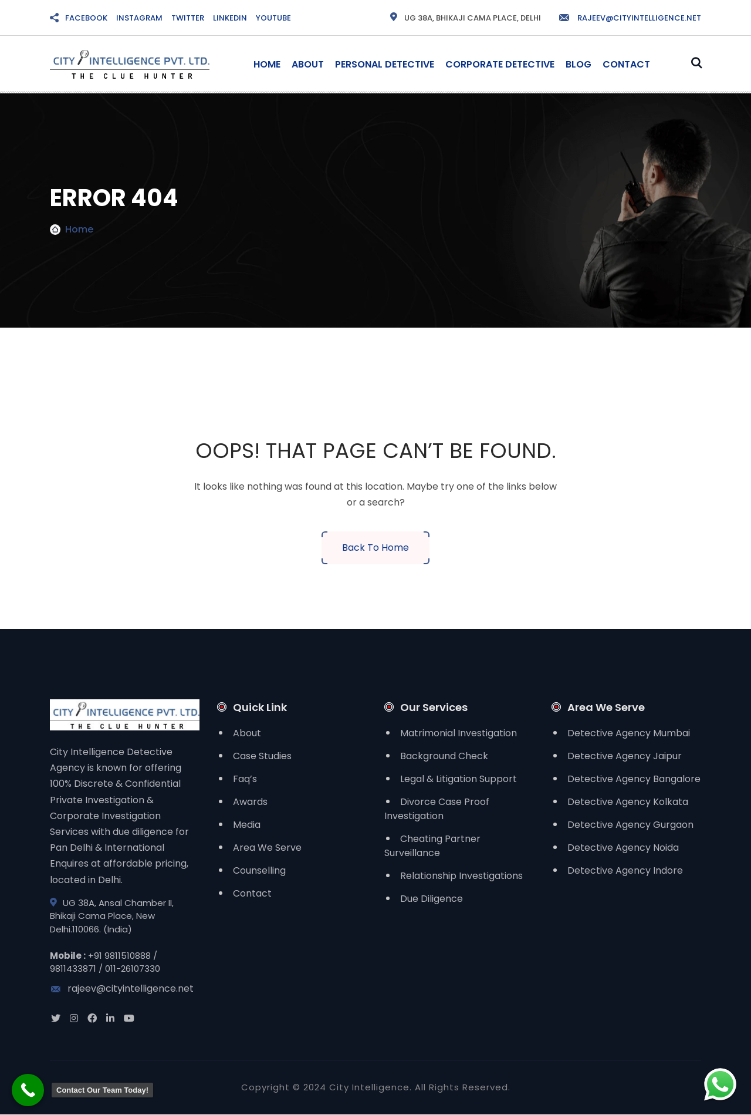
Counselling (259, 870)
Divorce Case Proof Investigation (436, 809)
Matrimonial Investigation (458, 733)
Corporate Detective (499, 64)
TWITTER (187, 17)
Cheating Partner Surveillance (432, 846)
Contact (626, 64)
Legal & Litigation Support (458, 779)
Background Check (444, 756)
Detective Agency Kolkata (627, 802)
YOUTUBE (273, 17)
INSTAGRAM (139, 17)
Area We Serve (267, 847)
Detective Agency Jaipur (624, 756)
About (308, 64)
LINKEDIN (230, 17)
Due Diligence (431, 898)
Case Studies (262, 756)
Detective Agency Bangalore (634, 779)
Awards (250, 802)
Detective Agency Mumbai (628, 733)
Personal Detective (384, 64)
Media (247, 824)
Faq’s (245, 779)
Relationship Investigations (461, 875)
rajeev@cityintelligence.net (629, 17)
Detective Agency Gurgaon (630, 824)
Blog (578, 64)
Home (266, 64)
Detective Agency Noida (623, 847)
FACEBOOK (86, 17)
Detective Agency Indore (625, 870)
